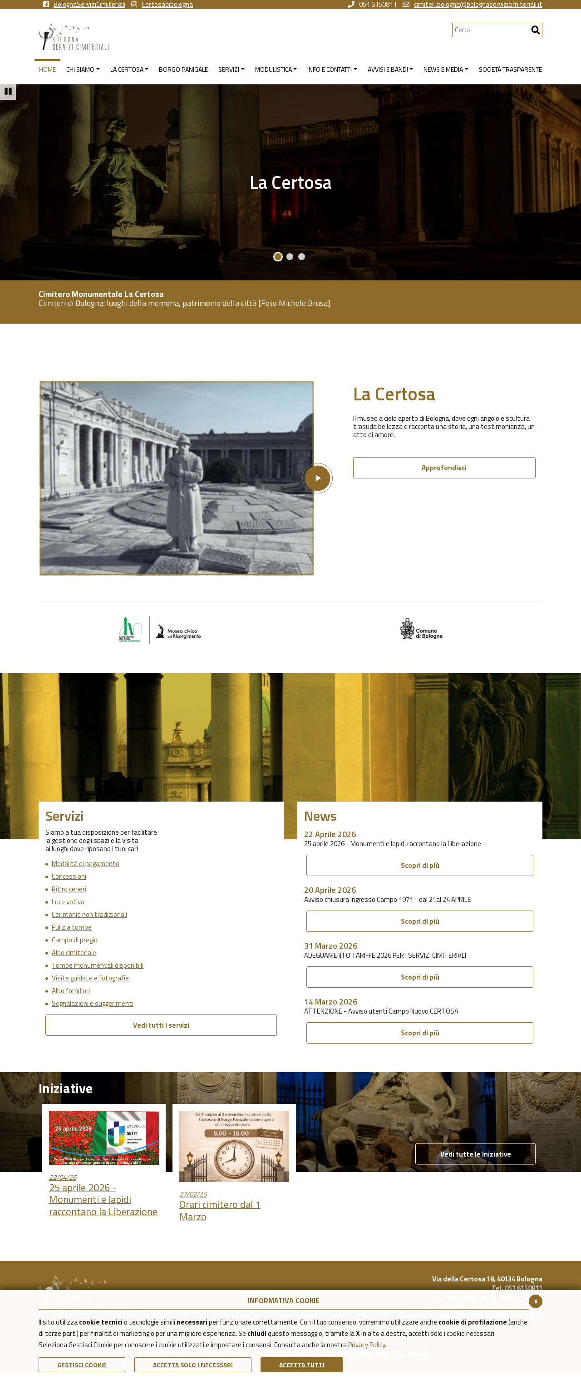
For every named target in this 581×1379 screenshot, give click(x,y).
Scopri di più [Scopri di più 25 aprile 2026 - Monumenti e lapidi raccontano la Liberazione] (420, 865)
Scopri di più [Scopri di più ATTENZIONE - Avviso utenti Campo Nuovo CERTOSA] (420, 1033)
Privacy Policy (366, 1345)
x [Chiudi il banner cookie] (535, 1300)
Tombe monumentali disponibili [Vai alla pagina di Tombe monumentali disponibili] (97, 965)
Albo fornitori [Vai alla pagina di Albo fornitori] (71, 991)
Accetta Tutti (302, 1364)
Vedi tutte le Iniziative (475, 1154)
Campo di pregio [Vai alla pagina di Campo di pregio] (75, 940)
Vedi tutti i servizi (161, 1025)
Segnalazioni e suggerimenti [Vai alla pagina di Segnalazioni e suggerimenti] (92, 1004)
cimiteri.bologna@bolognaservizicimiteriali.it (472, 4)
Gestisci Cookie (82, 1364)
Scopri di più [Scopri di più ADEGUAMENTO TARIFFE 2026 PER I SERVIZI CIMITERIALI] (420, 977)
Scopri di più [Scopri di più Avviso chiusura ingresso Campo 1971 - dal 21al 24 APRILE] (420, 921)
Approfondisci (444, 468)
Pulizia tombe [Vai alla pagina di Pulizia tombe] (72, 927)
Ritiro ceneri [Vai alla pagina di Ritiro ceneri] (69, 889)
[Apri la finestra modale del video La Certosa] (185, 478)
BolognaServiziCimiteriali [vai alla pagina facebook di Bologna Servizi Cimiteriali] (84, 4)
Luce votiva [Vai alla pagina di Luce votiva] (68, 902)
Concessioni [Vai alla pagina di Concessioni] (69, 876)
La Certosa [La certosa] (291, 182)
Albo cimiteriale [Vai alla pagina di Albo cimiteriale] (74, 953)
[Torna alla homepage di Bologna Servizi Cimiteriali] (245, 36)
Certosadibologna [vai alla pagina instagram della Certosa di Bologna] (162, 4)
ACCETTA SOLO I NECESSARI (193, 1364)
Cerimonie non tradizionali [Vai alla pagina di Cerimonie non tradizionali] (89, 915)
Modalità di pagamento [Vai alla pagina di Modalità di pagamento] (85, 864)
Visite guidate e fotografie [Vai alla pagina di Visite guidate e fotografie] (90, 978)
